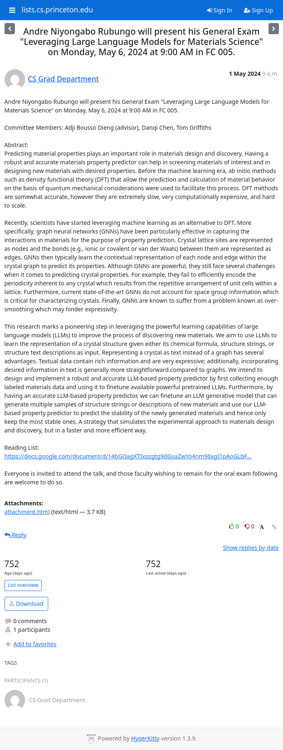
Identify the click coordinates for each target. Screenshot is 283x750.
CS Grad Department (63, 79)
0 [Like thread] (234, 526)
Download (26, 603)
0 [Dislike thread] (250, 526)
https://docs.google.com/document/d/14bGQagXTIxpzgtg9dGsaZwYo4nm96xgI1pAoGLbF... (128, 456)
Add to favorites (30, 644)
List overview (23, 585)
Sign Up (258, 10)
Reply (16, 535)
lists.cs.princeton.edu (57, 10)
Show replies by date (250, 547)
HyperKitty (145, 738)
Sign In (219, 10)
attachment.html (27, 512)
